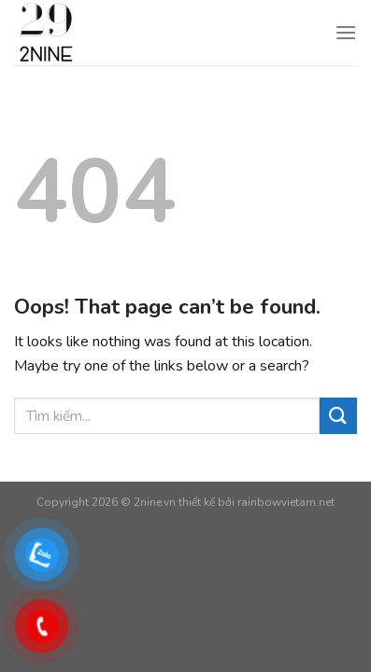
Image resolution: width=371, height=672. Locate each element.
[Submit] (338, 416)
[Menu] (346, 32)
